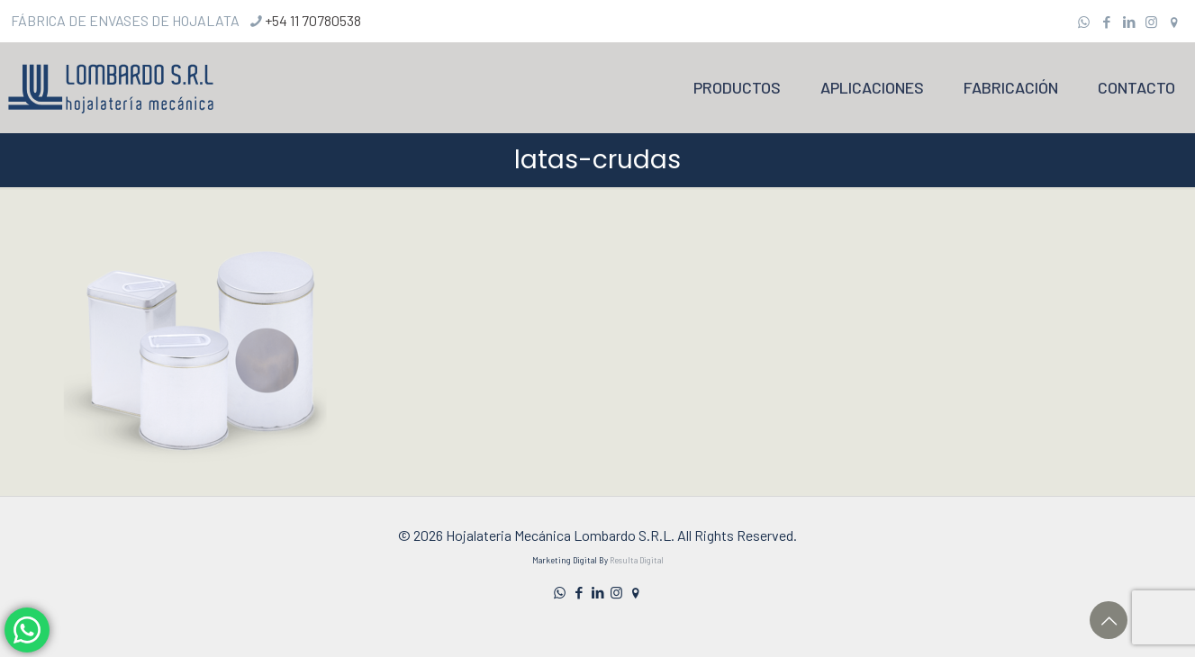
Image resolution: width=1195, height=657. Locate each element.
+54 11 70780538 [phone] (313, 20)
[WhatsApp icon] (1084, 22)
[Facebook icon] (1106, 22)
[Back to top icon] (1108, 620)
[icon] (1174, 22)
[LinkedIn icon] (1129, 22)
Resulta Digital (637, 560)
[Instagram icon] (1151, 22)
